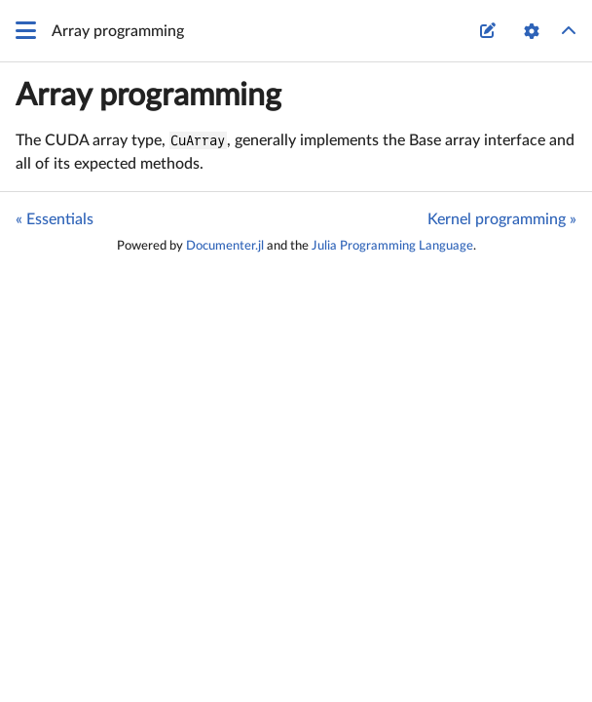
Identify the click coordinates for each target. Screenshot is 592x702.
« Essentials (54, 219)
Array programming (148, 95)
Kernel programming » (501, 219)
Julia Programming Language (392, 246)
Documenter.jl (225, 246)
